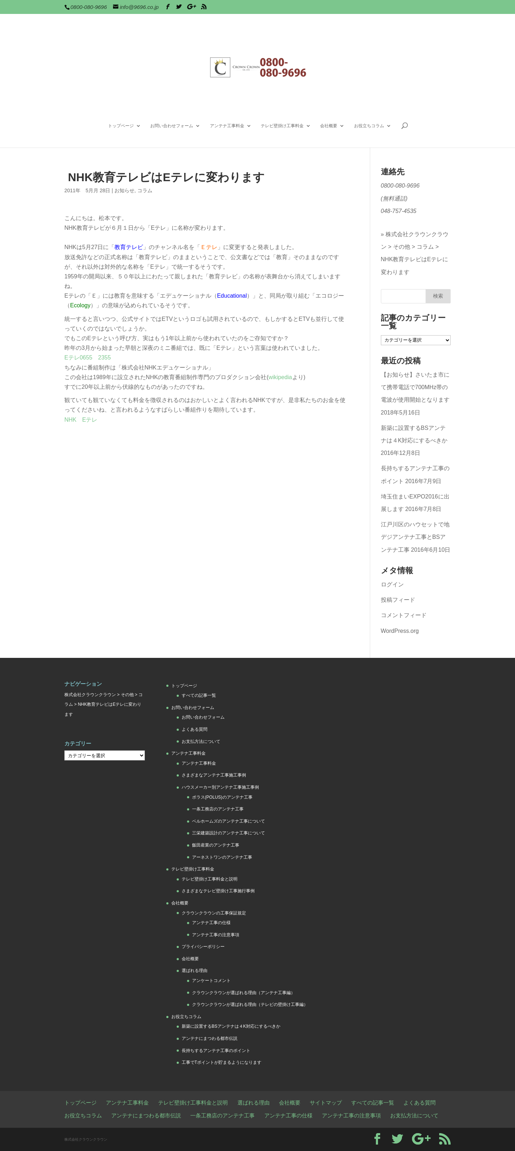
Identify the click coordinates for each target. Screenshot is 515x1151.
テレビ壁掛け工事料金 (282, 125)
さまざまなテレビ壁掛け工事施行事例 (218, 890)
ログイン (392, 584)
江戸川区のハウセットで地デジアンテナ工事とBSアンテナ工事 (415, 536)
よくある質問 (194, 729)
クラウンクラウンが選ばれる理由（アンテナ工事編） (243, 992)
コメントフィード (404, 615)
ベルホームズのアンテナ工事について (228, 821)
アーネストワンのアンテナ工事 (222, 857)
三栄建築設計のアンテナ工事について (228, 832)
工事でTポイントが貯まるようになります (221, 1062)
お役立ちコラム (369, 125)
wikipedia (280, 377)
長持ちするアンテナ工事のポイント (216, 1050)
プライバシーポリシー (203, 946)
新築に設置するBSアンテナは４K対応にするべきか (231, 1026)
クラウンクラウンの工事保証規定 (214, 913)
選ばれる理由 (194, 970)
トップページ (121, 125)
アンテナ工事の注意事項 (215, 934)
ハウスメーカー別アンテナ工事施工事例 (220, 787)
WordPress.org (400, 631)
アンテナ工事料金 (227, 125)
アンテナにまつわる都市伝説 (209, 1038)
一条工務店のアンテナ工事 (218, 809)
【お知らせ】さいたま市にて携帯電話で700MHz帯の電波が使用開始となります (415, 387)
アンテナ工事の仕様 (211, 922)
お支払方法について (201, 741)
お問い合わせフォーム (171, 125)
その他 (401, 247)
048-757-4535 (399, 211)
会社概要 (328, 125)
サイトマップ (326, 1103)
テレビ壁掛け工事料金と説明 (209, 879)
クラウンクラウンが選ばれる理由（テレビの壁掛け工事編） (250, 1004)
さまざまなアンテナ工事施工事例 (214, 775)
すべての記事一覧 (199, 695)
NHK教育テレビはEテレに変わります (414, 265)
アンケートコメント (211, 980)
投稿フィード (398, 600)
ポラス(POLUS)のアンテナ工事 (222, 797)
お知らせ (124, 190)
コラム (144, 190)
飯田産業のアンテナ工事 (215, 845)
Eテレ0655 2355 (87, 357)
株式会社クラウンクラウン (90, 694)
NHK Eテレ (80, 420)
